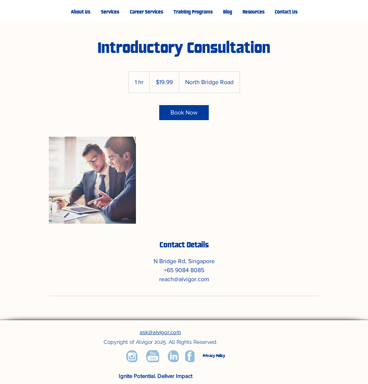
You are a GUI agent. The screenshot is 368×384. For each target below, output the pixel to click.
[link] (184, 112)
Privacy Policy (214, 356)
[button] (109, 12)
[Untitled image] (92, 180)
